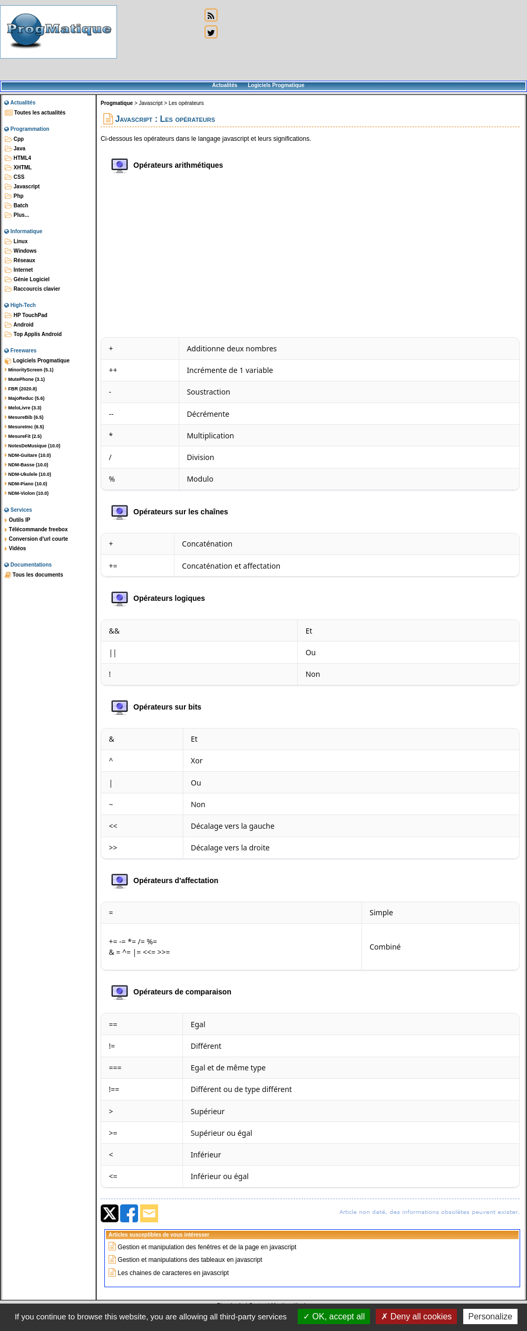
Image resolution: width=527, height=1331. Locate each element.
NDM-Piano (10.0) (26, 483)
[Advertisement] (159, 41)
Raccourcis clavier (32, 289)
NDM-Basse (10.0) (26, 464)
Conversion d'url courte (36, 539)
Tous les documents (34, 575)
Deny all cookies (416, 1316)
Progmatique (117, 103)
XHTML (18, 168)
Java (15, 149)
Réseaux (20, 260)
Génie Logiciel (27, 279)
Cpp (14, 139)
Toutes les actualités (35, 113)
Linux (16, 241)
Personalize (491, 1316)
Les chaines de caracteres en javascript (173, 1273)
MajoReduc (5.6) (25, 398)
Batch (16, 206)
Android (19, 325)
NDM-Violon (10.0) (26, 493)
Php (14, 196)
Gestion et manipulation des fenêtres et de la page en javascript (207, 1247)
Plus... (17, 215)
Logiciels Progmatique (276, 85)
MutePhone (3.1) (25, 379)
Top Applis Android (33, 334)
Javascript (22, 187)
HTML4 (18, 158)
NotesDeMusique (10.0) (33, 445)
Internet (19, 270)
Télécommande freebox (36, 529)
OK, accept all (334, 1316)
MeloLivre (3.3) (23, 407)
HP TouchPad (26, 315)
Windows (21, 251)
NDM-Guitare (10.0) (28, 455)
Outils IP (17, 520)
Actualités (224, 85)
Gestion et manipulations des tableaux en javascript (190, 1259)
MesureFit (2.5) (23, 436)
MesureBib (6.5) (24, 417)
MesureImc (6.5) (24, 426)
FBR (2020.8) (21, 388)
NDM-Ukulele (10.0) (28, 474)
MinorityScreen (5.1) (29, 369)
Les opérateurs (186, 103)
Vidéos (15, 548)
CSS (14, 177)
